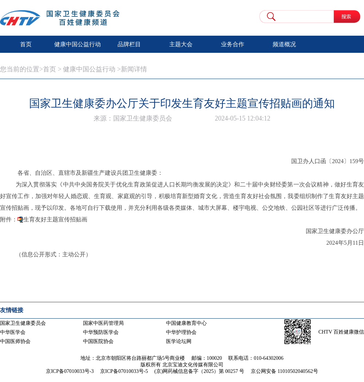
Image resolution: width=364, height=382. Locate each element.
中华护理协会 (181, 332)
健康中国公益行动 (77, 44)
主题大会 (181, 44)
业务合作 (232, 44)
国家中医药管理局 (103, 323)
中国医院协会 (98, 341)
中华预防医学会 (101, 332)
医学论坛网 (178, 341)
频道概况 (284, 44)
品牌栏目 (129, 44)
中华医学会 (12, 332)
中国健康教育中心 (186, 323)
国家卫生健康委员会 (23, 323)
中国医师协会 (15, 341)
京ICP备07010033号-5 (124, 371)
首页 (26, 44)
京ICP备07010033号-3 (70, 371)
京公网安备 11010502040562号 (284, 371)
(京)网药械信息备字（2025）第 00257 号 (199, 371)
